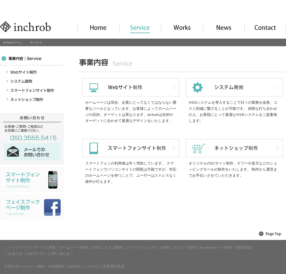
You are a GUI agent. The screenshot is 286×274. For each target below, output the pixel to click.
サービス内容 (45, 247)
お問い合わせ (59, 253)
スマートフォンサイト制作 (148, 247)
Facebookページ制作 (216, 247)
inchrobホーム (12, 42)
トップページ (19, 247)
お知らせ (15, 253)
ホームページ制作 (74, 247)
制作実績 (243, 247)
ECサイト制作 (184, 247)
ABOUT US (35, 253)
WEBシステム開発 (107, 247)
